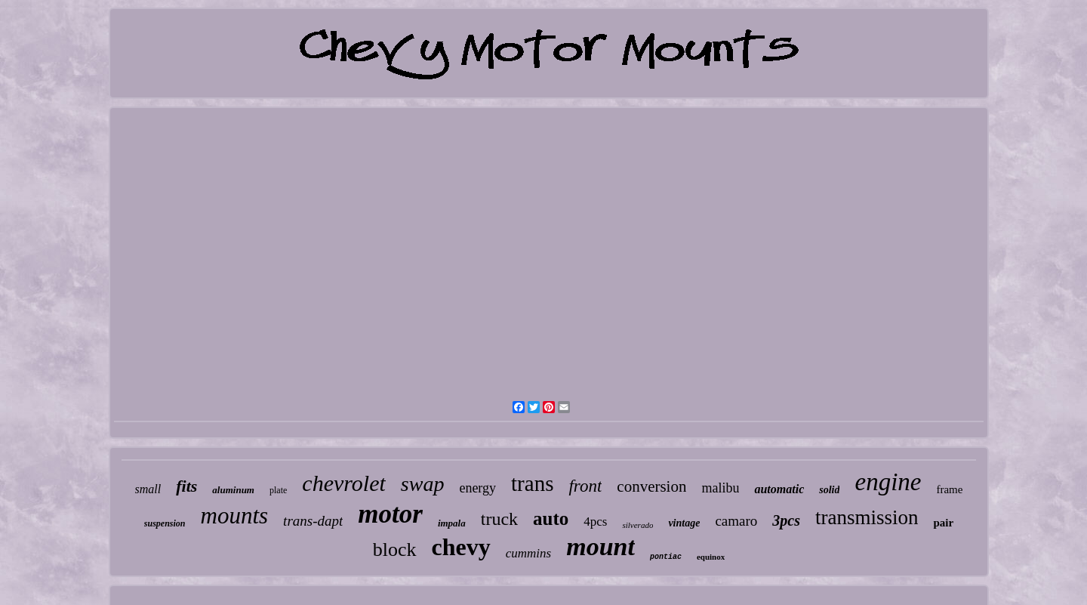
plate (278, 490)
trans (532, 483)
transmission (867, 517)
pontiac (666, 557)
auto (550, 518)
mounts (235, 515)
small (148, 489)
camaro (736, 521)
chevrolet (344, 483)
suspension (165, 523)
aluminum (233, 489)
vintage (684, 523)
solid (829, 489)
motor (390, 514)
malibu (720, 487)
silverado (637, 524)
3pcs (786, 520)
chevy (461, 546)
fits (186, 486)
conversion (651, 486)
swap (423, 483)
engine (888, 481)
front (585, 486)
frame (949, 489)
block (395, 549)
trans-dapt (313, 521)
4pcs (595, 521)
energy (477, 487)
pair (943, 523)
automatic (779, 489)
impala (452, 523)
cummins (528, 553)
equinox (711, 556)
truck (499, 519)
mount (600, 546)
